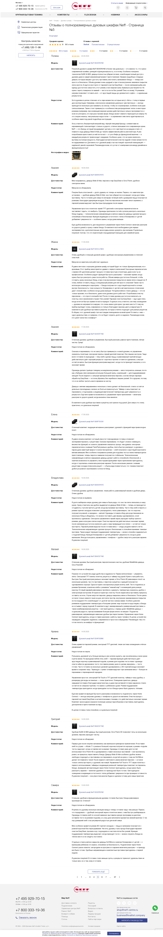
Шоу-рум (56, 7)
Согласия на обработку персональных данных (82, 935)
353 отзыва (63, 51)
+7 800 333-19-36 (24, 9)
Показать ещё (98, 872)
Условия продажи (94, 926)
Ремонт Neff (66, 911)
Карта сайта (121, 926)
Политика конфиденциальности (72, 926)
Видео (90, 911)
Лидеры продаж (94, 914)
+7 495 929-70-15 (24, 6)
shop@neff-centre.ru (127, 910)
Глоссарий (92, 906)
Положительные (98, 44)
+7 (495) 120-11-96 (31, 47)
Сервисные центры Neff (70, 908)
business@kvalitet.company (131, 915)
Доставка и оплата (68, 903)
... (85, 877)
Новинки (115, 15)
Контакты (92, 916)
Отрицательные (113, 44)
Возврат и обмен (68, 914)
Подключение (66, 906)
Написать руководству (132, 920)
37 (115, 877)
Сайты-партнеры (94, 919)
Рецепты (91, 903)
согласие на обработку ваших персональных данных (59, 933)
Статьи (64, 919)
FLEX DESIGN (90, 15)
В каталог (53, 36)
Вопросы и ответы (95, 908)
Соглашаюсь (114, 933)
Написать (31, 55)
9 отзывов (84, 51)
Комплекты (63, 15)
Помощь (64, 916)
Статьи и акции (117, 3)
